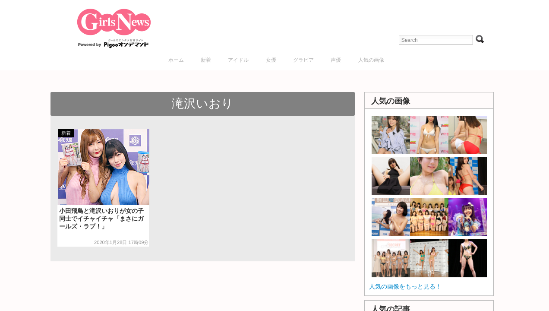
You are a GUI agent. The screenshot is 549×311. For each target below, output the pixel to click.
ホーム (176, 60)
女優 (271, 60)
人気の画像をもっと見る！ (405, 286)
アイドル (238, 60)
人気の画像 (371, 60)
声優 (336, 60)
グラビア (303, 60)
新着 (206, 60)
